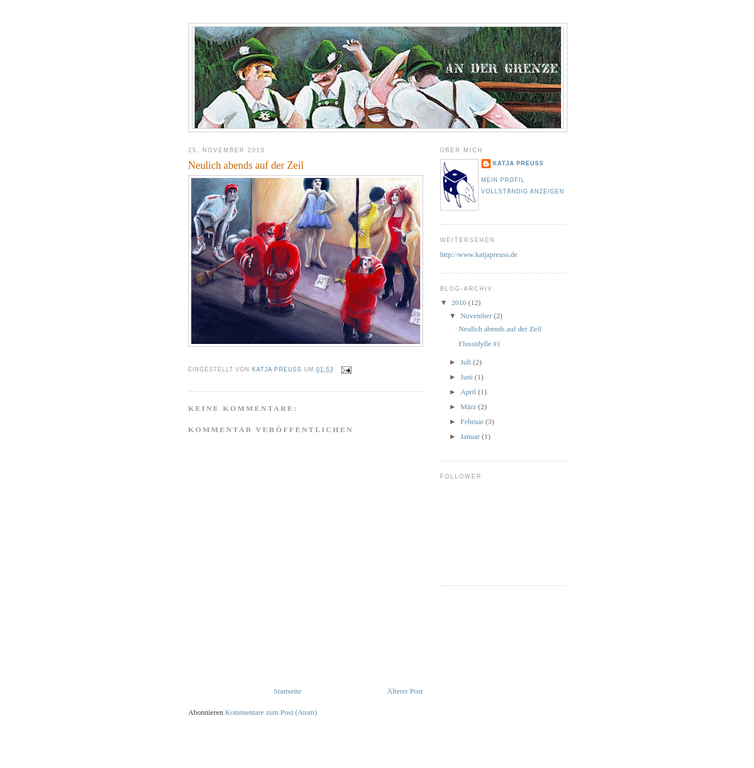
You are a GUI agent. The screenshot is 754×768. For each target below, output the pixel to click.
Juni (467, 377)
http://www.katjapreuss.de (479, 254)
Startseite (287, 691)
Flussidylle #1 (479, 343)
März (469, 406)
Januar (470, 436)
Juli (466, 362)
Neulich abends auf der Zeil (500, 328)
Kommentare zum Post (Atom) (271, 712)
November (477, 315)
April (469, 391)
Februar (472, 421)
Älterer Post (405, 691)
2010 (460, 302)
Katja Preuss (518, 163)
